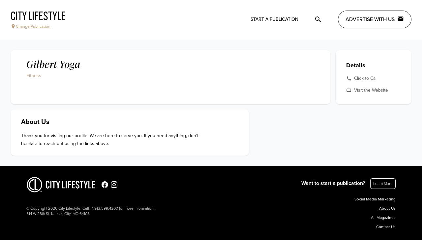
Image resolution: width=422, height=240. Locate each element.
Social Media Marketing (375, 199)
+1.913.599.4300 (104, 208)
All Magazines (383, 217)
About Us (387, 208)
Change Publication (30, 26)
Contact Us (386, 227)
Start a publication (274, 19)
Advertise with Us (375, 19)
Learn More (383, 183)
